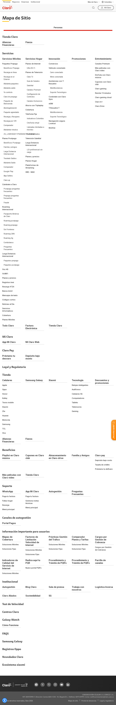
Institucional (35, 2)
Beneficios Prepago (11, 68)
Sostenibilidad (32, 595)
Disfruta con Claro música (102, 76)
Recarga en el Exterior (9, 78)
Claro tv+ (99, 102)
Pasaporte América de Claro (11, 215)
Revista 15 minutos (103, 93)
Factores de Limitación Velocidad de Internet (32, 541)
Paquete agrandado (11, 112)
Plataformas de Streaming (31, 166)
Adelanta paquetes (11, 84)
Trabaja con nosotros (78, 588)
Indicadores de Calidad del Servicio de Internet (10, 564)
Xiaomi (5, 407)
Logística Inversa (104, 587)
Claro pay (100, 455)
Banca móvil (7, 291)
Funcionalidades (33, 134)
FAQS (5, 633)
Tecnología (77, 380)
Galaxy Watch (10, 620)
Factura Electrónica (31, 327)
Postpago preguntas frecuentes (12, 190)
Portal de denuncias (88, 701)
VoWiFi (5, 274)
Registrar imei (8, 282)
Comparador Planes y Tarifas (80, 538)
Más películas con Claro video (102, 69)
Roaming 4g (8, 238)
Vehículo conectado (57, 68)
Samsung (6, 424)
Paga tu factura (8, 496)
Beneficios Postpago (12, 143)
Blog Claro (30, 587)
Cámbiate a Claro (9, 184)
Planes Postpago (9, 138)
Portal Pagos (9, 523)
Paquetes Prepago (10, 64)
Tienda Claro (10, 37)
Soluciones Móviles (10, 544)
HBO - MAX (30, 172)
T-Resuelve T (54, 108)
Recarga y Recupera (11, 117)
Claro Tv (30, 77)
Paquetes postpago (11, 265)
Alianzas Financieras (8, 43)
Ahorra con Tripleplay (34, 105)
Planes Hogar (31, 161)
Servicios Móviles (11, 58)
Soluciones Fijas (9, 549)
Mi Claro (7, 336)
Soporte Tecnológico (58, 92)
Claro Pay (8, 350)
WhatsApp (7, 491)
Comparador (8, 125)
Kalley (4, 398)
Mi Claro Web (32, 342)
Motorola (6, 420)
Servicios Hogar (33, 58)
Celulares (7, 380)
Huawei (5, 416)
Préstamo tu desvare (8, 357)
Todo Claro (8, 325)
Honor (4, 394)
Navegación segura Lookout (57, 122)
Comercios (53, 64)
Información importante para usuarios (26, 531)
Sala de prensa (56, 587)
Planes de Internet (32, 64)
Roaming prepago (11, 225)
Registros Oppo (11, 649)
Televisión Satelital (33, 138)
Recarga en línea (10, 72)
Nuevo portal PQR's (33, 568)
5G (50, 595)
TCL (4, 429)
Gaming (75, 411)
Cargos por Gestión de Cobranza (101, 540)
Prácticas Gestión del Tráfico (58, 538)
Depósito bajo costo (103, 460)
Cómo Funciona (10, 625)
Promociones (79, 58)
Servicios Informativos (7, 309)
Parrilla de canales (100, 561)
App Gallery (8, 176)
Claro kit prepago (10, 97)
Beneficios (8, 450)
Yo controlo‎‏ (8, 92)
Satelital (30, 85)
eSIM (51, 104)
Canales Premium (34, 90)
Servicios (7, 53)
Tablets (75, 402)
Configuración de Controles (33, 95)
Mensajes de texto (10, 295)
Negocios (16, 2)
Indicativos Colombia (35, 118)
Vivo (4, 433)
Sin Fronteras (9, 229)
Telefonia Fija (31, 114)
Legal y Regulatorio (14, 367)
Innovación (54, 58)
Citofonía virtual (33, 123)
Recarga (5, 505)
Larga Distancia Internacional (10, 152)
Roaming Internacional (7, 208)
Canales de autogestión (16, 518)
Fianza (28, 42)
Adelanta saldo (9, 88)
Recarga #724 (8, 287)
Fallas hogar (7, 501)
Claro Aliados (9, 595)
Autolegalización (10, 108)
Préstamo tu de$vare (103, 469)
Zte (3, 411)
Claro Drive (99, 106)
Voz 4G (5, 269)
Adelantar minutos (11, 130)
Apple (4, 385)
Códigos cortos (8, 300)
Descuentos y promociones (102, 381)
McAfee (52, 128)
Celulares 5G (77, 394)
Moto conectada (56, 77)
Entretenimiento (103, 58)
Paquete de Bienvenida (8, 102)
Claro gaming (100, 89)
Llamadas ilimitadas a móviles (35, 128)
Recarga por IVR (10, 121)
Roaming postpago (11, 221)
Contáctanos (8, 242)
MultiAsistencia (56, 88)
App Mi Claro (9, 342)
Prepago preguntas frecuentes (11, 197)
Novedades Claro (12, 657)
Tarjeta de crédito (102, 465)
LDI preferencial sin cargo (34, 151)
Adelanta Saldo (10, 163)
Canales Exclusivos (34, 101)
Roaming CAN (9, 234)
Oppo (4, 389)
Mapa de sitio (73, 701)
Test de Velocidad (13, 604)
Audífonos (76, 389)
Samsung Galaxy (34, 380)
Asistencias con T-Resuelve (56, 82)
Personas (6, 2)
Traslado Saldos (10, 158)
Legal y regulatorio (107, 701)
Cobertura (6, 315)
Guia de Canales (33, 81)
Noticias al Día (8, 304)
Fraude (6, 203)
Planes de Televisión (34, 72)
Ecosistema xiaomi (13, 665)
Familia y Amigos (80, 455)
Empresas (25, 2)
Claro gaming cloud (103, 97)
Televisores (77, 407)
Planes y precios (9, 278)
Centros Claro (10, 612)
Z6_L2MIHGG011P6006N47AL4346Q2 (12, 134)
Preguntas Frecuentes (8, 248)
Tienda (6, 375)
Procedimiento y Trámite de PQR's (58, 561)
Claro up (7, 180)
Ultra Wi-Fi (31, 68)
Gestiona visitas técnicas (32, 502)
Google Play (8, 171)
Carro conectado (56, 72)
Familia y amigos (10, 147)
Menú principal (8, 509)
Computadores (78, 398)
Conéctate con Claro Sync (57, 98)
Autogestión (55, 491)
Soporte (7, 486)
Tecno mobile (8, 402)
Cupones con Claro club (103, 83)
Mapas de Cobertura (7, 538)
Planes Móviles (8, 320)
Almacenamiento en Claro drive (57, 456)
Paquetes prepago (11, 261)
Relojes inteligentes (80, 385)
